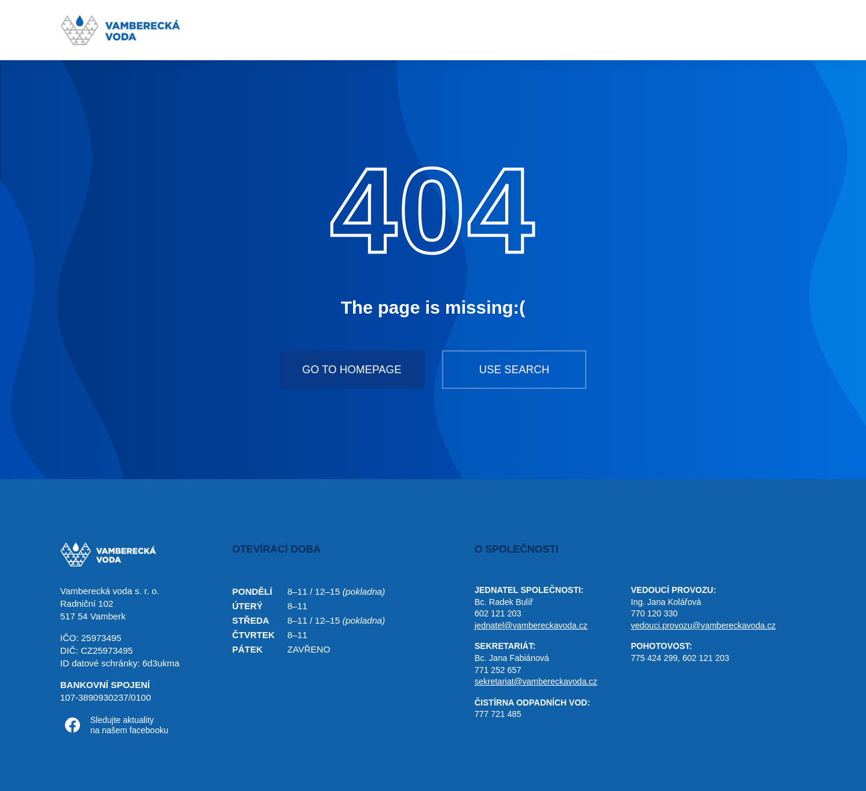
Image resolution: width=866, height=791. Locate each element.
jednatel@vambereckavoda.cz (531, 625)
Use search (514, 370)
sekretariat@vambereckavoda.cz (535, 681)
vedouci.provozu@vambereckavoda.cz (703, 625)
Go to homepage (351, 370)
